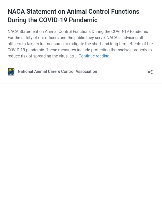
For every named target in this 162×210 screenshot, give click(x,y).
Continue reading (94, 56)
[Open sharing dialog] (150, 70)
